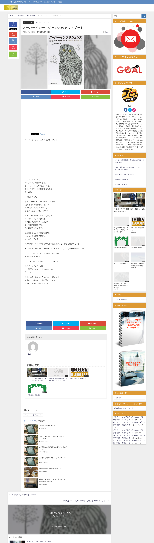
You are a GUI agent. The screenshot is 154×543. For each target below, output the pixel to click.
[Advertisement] (66, 117)
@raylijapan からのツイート (123, 408)
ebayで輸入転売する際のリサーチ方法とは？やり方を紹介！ (128, 168)
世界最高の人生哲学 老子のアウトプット (27, 440)
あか (107, 32)
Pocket (42, 134)
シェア (13, 24)
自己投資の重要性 (121, 184)
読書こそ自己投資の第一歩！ (124, 174)
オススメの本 (28, 22)
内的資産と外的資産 (121, 179)
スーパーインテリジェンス (44, 22)
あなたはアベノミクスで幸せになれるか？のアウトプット (85, 447)
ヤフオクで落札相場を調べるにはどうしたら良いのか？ (130, 161)
